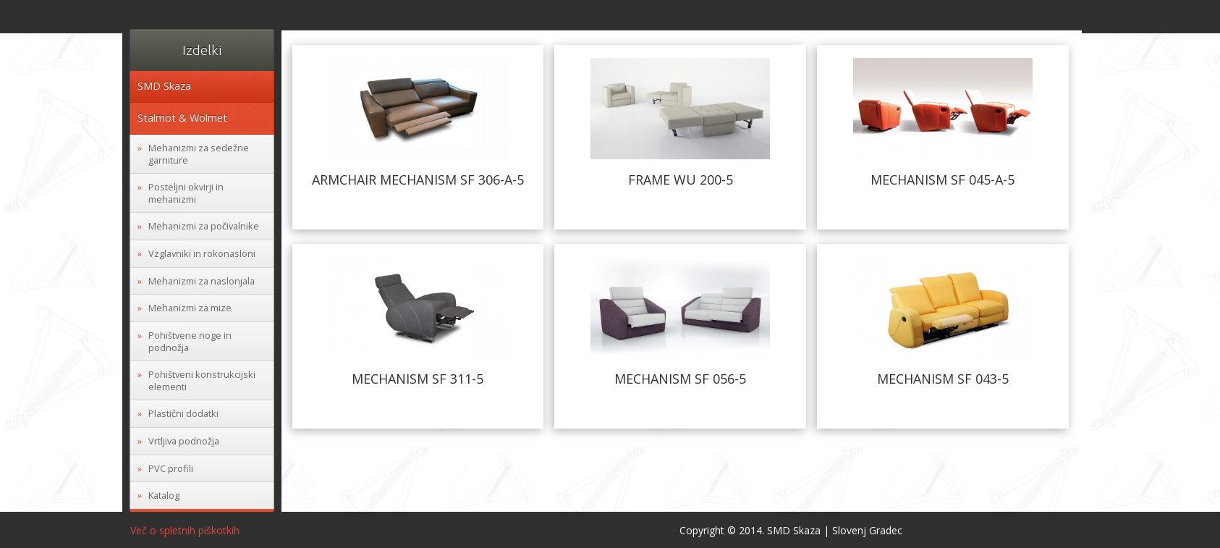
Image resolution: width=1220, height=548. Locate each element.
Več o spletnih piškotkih (185, 530)
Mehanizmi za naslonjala (201, 280)
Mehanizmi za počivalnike (203, 225)
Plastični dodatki (183, 413)
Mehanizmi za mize (190, 307)
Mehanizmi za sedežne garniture (198, 153)
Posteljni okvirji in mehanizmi (186, 193)
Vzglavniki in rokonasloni (201, 253)
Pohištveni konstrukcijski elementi (201, 380)
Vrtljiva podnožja (183, 440)
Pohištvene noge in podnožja (190, 341)
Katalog (163, 495)
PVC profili (170, 468)
